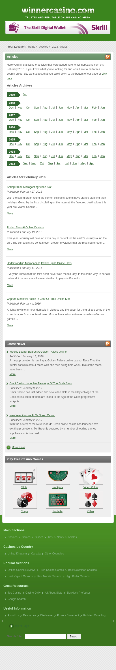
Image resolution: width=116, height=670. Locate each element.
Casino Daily (33, 592)
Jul (53, 107)
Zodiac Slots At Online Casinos (25, 227)
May (69, 107)
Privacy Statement (68, 615)
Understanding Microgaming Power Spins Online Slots (39, 263)
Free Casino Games (52, 570)
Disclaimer (46, 615)
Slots (24, 478)
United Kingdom (17, 553)
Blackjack (57, 478)
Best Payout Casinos (20, 576)
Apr (77, 107)
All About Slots (53, 592)
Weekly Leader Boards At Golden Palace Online (38, 351)
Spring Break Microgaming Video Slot (29, 187)
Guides (39, 537)
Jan (25, 94)
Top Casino (14, 592)
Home (31, 46)
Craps (24, 502)
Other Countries (54, 553)
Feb (94, 107)
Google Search (17, 599)
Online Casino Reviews (21, 570)
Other (90, 502)
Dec (11, 107)
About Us (13, 615)
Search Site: (14, 636)
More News (18, 447)
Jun (60, 107)
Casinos (12, 537)
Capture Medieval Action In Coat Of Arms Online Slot (38, 298)
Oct (28, 107)
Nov (19, 107)
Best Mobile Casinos (49, 576)
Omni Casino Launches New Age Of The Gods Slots (40, 383)
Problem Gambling (94, 615)
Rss (107, 57)
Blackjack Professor (78, 592)
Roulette (57, 502)
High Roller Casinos (78, 576)
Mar (86, 107)
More (10, 213)
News (60, 537)
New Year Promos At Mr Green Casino (32, 415)
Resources (29, 615)
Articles (43, 46)
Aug (45, 107)
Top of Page (22, 626)
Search (74, 636)
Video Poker (90, 478)
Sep (36, 107)
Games (26, 537)
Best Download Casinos (82, 570)
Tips (49, 537)
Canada (36, 553)
